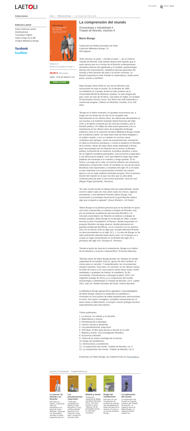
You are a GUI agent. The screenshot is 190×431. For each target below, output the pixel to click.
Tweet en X (54, 64)
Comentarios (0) (79, 372)
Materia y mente (93, 394)
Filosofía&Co (133, 357)
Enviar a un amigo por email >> (62, 67)
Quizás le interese (59, 372)
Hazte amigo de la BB (25, 38)
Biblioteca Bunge (64, 16)
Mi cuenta (152, 6)
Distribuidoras (21, 32)
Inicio (52, 16)
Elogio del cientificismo (110, 395)
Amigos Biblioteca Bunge (27, 41)
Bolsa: (169, 6)
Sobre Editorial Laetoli (25, 29)
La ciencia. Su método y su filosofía (56, 396)
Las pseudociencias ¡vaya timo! (75, 396)
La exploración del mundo (128, 395)
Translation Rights (23, 35)
